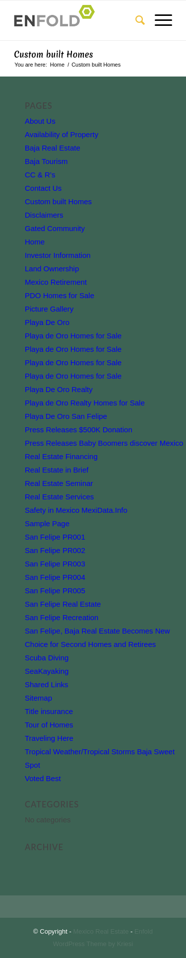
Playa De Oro (47, 322)
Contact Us (43, 188)
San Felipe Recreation (61, 617)
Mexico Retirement (56, 282)
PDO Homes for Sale (59, 295)
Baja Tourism (46, 161)
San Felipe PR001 (55, 537)
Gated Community (55, 228)
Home (35, 242)
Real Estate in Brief (56, 470)
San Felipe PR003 (55, 563)
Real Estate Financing (61, 456)
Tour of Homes (49, 724)
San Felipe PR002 (55, 550)
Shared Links (46, 684)
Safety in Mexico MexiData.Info (76, 510)
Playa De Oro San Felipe (66, 416)
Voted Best (43, 778)
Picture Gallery (49, 309)
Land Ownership (52, 268)
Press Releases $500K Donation (78, 429)
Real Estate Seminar (59, 483)
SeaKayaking (46, 671)
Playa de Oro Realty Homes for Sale (85, 403)
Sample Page (47, 523)
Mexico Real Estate (100, 931)
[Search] (135, 20)
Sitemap (38, 698)
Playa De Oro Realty (59, 389)
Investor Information (58, 255)
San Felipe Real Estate (63, 604)
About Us (40, 121)
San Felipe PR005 (55, 590)
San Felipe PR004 (55, 577)
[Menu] (158, 20)
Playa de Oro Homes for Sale (73, 335)
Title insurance (49, 711)
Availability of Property (61, 134)
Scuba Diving (46, 657)
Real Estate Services (59, 496)
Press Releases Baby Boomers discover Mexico (104, 443)
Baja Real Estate (52, 148)
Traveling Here (49, 738)
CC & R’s (40, 174)
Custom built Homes (53, 54)
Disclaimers (44, 215)
